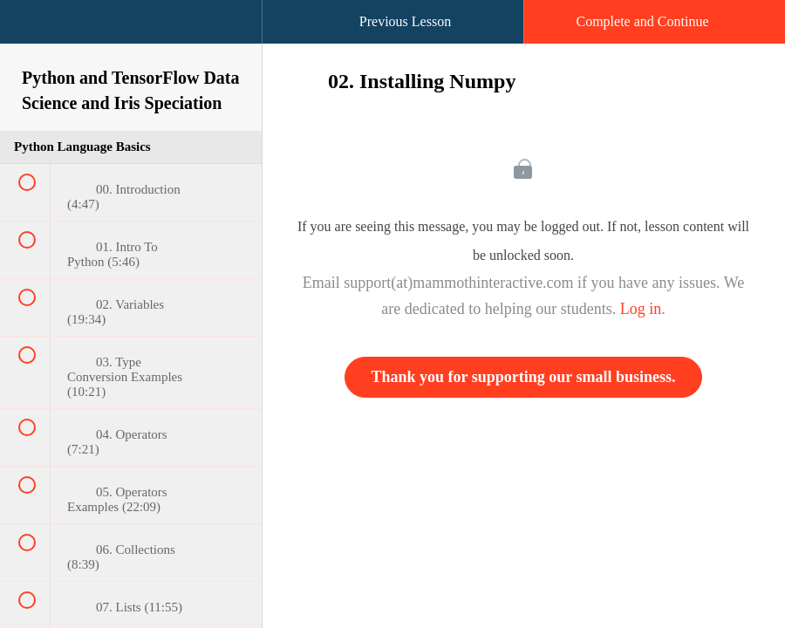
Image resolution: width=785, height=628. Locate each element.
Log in (641, 308)
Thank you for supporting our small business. (524, 377)
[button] (30, 30)
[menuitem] (130, 39)
